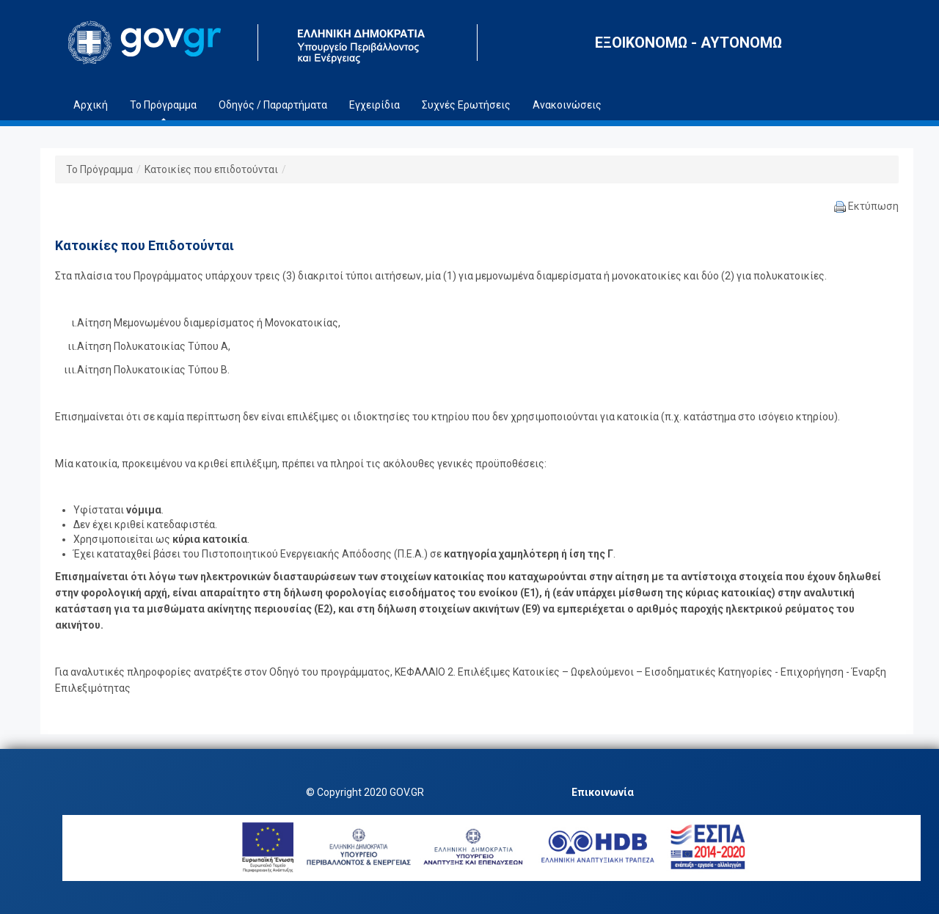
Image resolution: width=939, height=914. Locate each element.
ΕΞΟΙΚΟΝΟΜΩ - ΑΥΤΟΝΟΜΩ (688, 42)
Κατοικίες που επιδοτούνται (211, 169)
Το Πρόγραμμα (99, 169)
